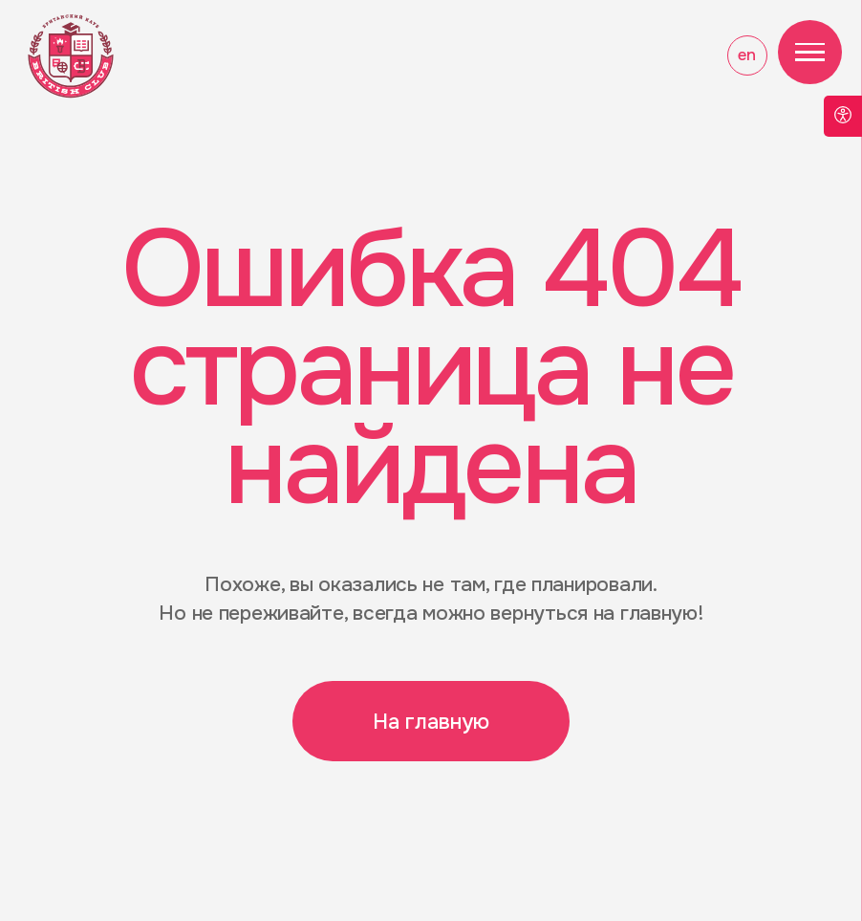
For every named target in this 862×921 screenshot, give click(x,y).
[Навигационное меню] (810, 52)
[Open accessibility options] (843, 116)
